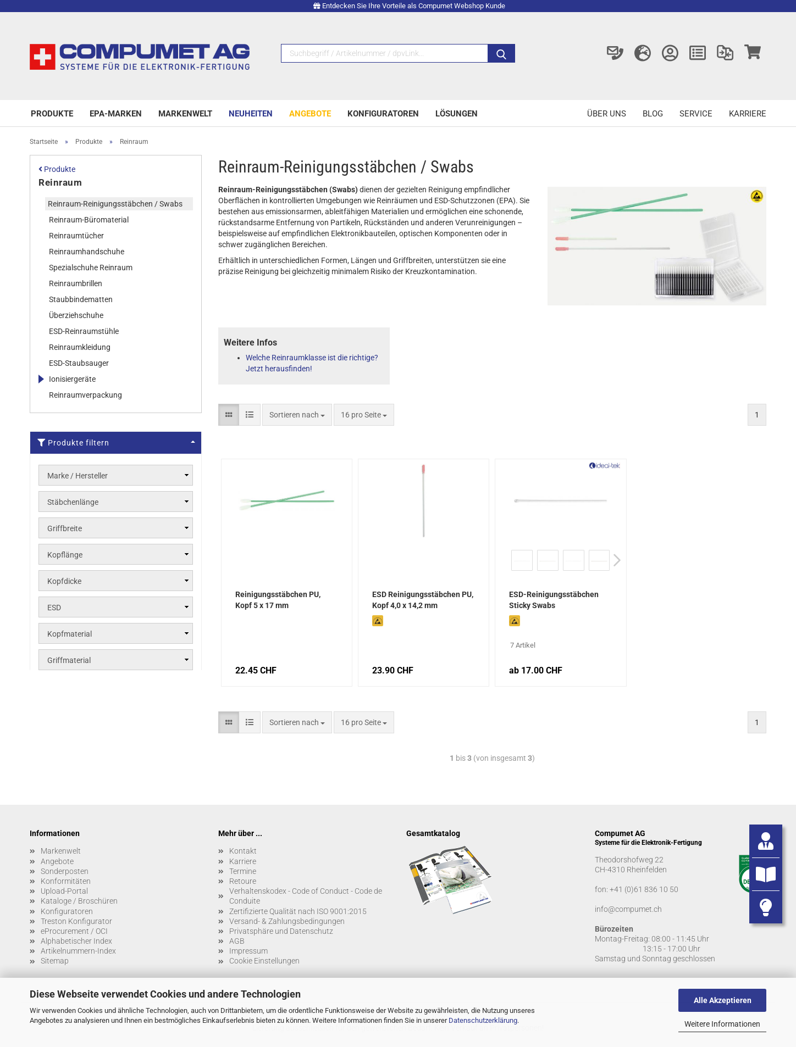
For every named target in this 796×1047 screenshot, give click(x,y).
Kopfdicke (64, 581)
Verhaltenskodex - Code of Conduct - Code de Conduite (305, 896)
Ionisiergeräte (72, 379)
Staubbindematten (81, 299)
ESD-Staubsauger (79, 363)
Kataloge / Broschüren (79, 900)
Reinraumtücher (76, 235)
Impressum (248, 950)
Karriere (747, 114)
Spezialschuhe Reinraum (90, 267)
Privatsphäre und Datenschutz (281, 931)
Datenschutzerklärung (483, 1020)
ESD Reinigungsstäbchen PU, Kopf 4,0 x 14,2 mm (422, 600)
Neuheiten (251, 114)
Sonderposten (65, 871)
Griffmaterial (69, 660)
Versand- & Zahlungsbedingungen (287, 921)
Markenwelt (185, 114)
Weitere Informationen (722, 1024)
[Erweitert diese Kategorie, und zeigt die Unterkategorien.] (40, 379)
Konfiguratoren (383, 114)
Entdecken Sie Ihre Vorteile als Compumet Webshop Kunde (413, 6)
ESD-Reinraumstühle (84, 331)
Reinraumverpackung (85, 395)
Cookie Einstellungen (264, 960)
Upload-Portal (64, 891)
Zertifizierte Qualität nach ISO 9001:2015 (298, 911)
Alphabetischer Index (76, 941)
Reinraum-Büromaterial (89, 219)
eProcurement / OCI (74, 931)
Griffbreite (64, 528)
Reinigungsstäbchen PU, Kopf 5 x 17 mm (277, 600)
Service (695, 114)
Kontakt (243, 850)
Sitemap (55, 960)
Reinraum (60, 182)
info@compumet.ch (628, 909)
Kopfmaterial (69, 634)
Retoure (242, 881)
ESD (54, 607)
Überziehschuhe (76, 315)
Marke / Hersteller (77, 475)
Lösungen (456, 114)
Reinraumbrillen (75, 283)
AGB (237, 941)
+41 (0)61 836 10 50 (644, 889)
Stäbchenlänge (72, 502)
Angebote (310, 114)
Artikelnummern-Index (78, 950)
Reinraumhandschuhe (86, 251)
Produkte (52, 114)
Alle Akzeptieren (722, 1000)
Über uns (606, 114)
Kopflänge (64, 554)
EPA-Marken (116, 114)
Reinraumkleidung (79, 347)
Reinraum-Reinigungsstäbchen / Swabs (115, 203)
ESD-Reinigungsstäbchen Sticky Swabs (554, 600)
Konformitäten (66, 881)
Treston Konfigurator (76, 921)
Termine (242, 871)
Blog (653, 114)
